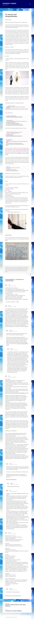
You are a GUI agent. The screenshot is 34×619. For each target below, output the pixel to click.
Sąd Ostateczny (19, 270)
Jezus (14, 268)
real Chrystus (9, 270)
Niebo (12, 269)
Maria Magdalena (19, 268)
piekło (14, 269)
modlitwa (9, 269)
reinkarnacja (13, 270)
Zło (7, 271)
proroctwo (25, 269)
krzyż (15, 268)
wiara (6, 271)
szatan (23, 270)
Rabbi (6, 270)
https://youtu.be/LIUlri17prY (11, 479)
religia (16, 270)
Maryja (23, 268)
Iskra (12, 268)
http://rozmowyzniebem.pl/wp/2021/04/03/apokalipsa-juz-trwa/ (16, 392)
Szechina (25, 270)
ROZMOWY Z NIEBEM (9, 3)
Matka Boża (26, 268)
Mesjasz (6, 269)
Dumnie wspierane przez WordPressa (11, 617)
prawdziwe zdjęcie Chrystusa (19, 269)
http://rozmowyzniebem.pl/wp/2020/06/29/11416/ (12, 170)
